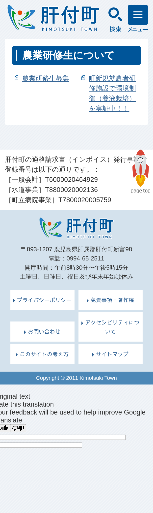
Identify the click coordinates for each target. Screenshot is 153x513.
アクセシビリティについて (112, 327)
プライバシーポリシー (44, 300)
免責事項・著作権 (112, 300)
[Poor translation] (18, 428)
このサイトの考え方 (44, 354)
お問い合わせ (44, 331)
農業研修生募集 (45, 78)
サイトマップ (112, 354)
